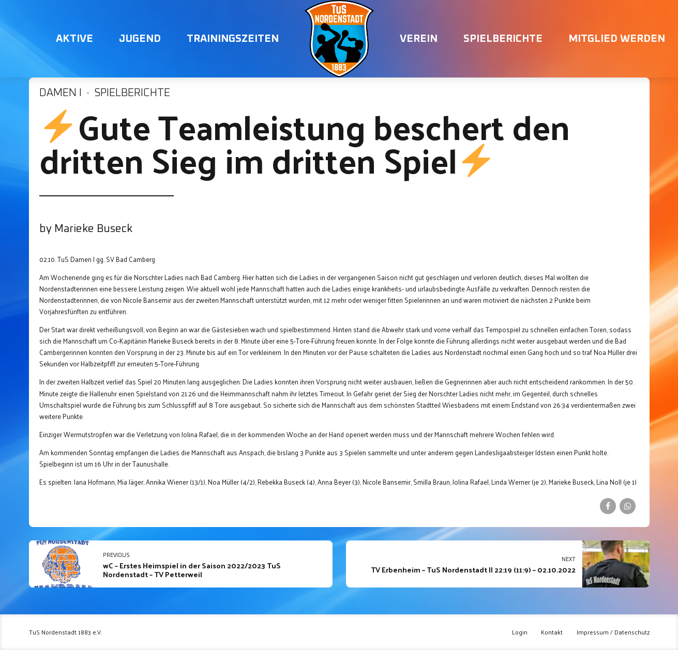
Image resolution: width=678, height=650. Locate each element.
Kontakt (552, 632)
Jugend (140, 39)
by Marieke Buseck (85, 229)
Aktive (74, 39)
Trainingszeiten (233, 39)
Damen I (60, 93)
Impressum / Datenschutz (613, 632)
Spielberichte (503, 39)
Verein (419, 39)
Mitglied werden (616, 39)
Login (520, 632)
